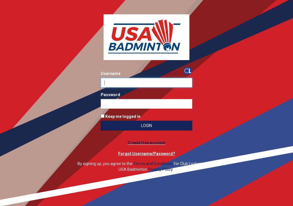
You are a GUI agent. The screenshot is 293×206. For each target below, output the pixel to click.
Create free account (146, 142)
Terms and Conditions (153, 163)
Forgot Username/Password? (146, 153)
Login (146, 125)
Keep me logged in (120, 116)
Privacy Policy (160, 169)
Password (110, 94)
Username (110, 73)
